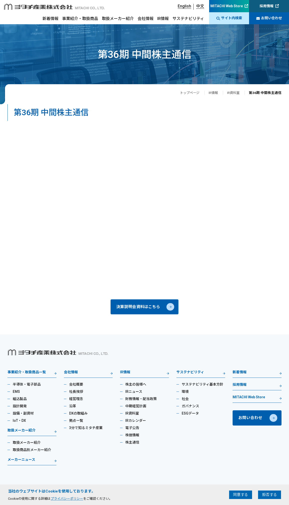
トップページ (187, 93)
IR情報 (163, 18)
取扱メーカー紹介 (118, 18)
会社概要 (76, 385)
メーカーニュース (21, 461)
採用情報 (267, 6)
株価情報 (132, 436)
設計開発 (20, 407)
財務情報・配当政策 (141, 400)
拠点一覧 (76, 422)
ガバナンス (190, 407)
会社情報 (145, 18)
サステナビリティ (188, 18)
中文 (200, 6)
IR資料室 (233, 93)
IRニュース (133, 393)
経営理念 (76, 400)
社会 (185, 400)
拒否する (269, 495)
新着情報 (50, 18)
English (184, 6)
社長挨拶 (76, 393)
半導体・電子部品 (27, 385)
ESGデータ (190, 414)
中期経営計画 (135, 407)
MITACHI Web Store (226, 6)
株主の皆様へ (135, 385)
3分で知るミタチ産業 (86, 429)
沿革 (72, 407)
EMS (16, 393)
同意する (240, 495)
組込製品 (20, 400)
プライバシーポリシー (67, 499)
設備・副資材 (23, 414)
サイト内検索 (229, 18)
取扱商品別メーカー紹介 (32, 451)
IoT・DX (19, 422)
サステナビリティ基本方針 (202, 385)
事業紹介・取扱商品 (80, 18)
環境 (185, 393)
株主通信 (132, 443)
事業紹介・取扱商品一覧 (26, 373)
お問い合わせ (269, 18)
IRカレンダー (135, 422)
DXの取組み (78, 414)
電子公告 (132, 429)
